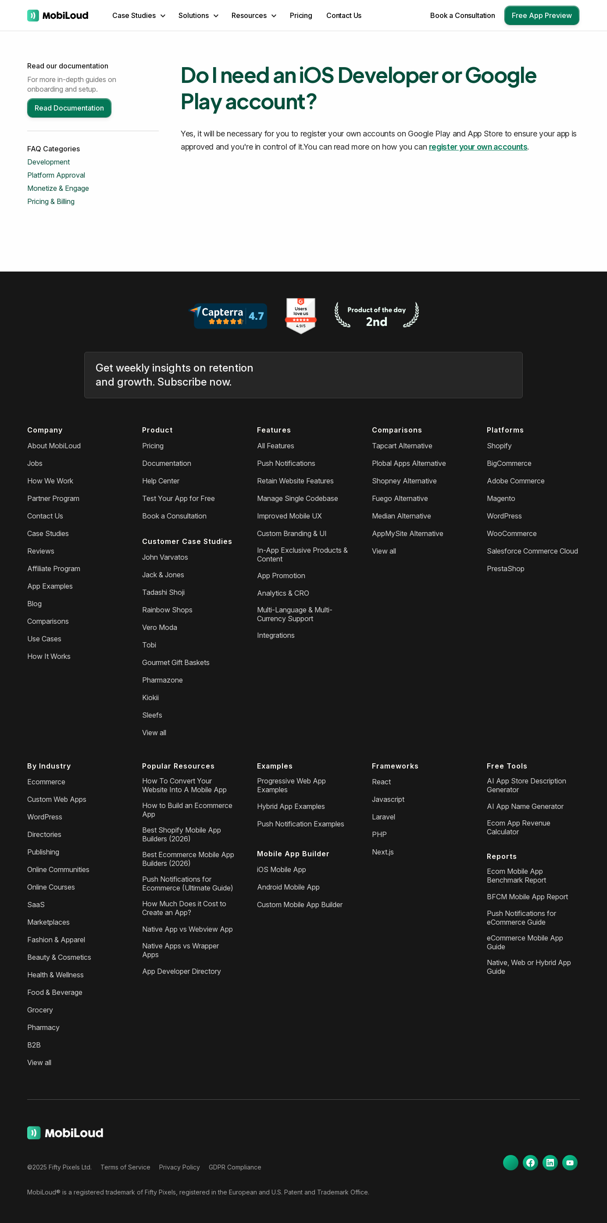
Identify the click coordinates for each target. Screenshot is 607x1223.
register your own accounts (478, 146)
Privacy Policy (179, 1167)
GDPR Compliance (235, 1167)
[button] (139, 15)
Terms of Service (125, 1167)
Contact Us (343, 15)
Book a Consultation (462, 15)
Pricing (301, 15)
